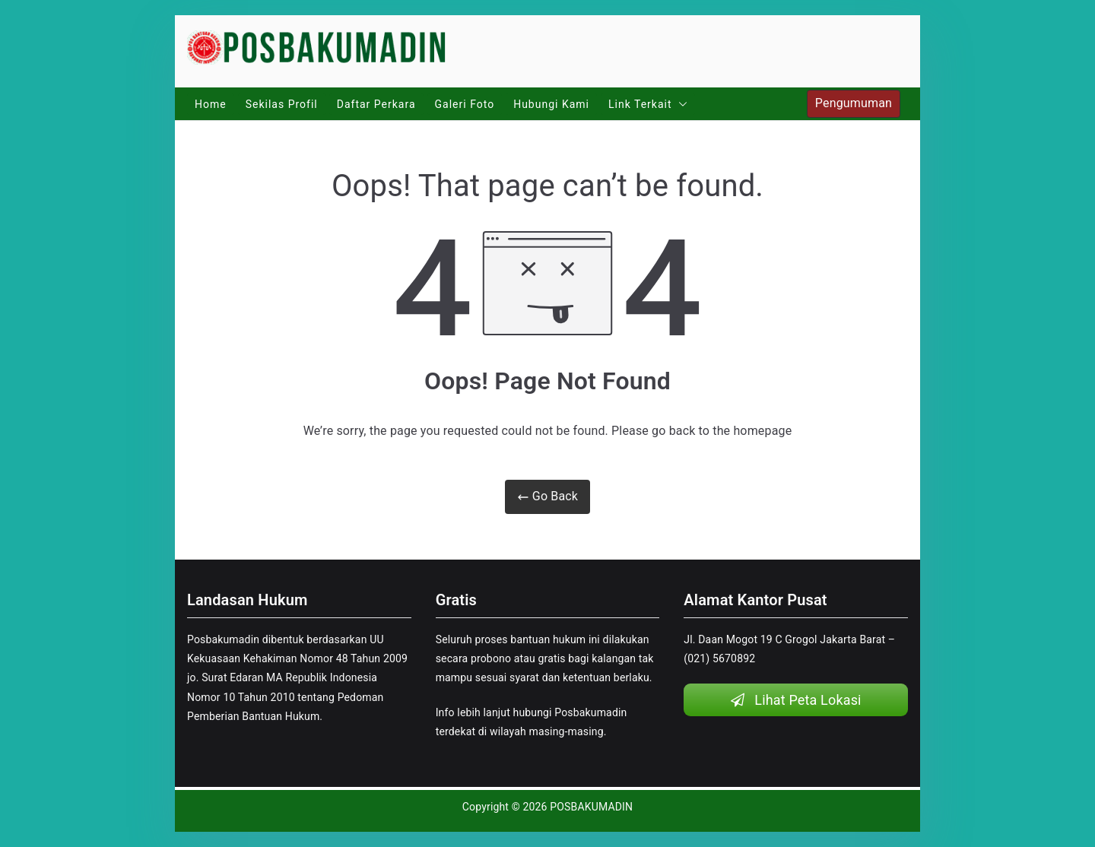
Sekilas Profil (282, 104)
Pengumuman (853, 103)
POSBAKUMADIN (591, 807)
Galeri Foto (465, 104)
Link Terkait (647, 104)
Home (211, 104)
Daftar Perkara (376, 104)
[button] (679, 104)
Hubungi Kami (551, 104)
